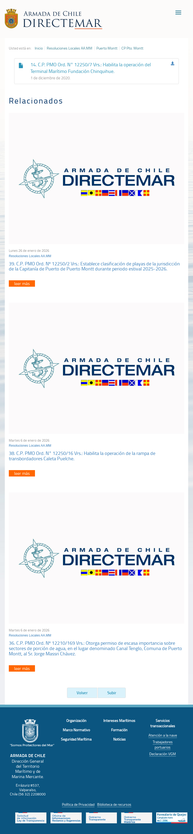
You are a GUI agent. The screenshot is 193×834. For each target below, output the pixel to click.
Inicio (39, 48)
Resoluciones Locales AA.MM (69, 48)
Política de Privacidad (78, 804)
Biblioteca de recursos (114, 804)
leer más (22, 283)
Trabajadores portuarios (163, 744)
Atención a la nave (162, 735)
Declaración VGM (162, 753)
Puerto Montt (106, 48)
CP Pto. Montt (132, 48)
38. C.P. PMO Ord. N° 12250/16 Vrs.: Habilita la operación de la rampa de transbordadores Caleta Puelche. (82, 456)
